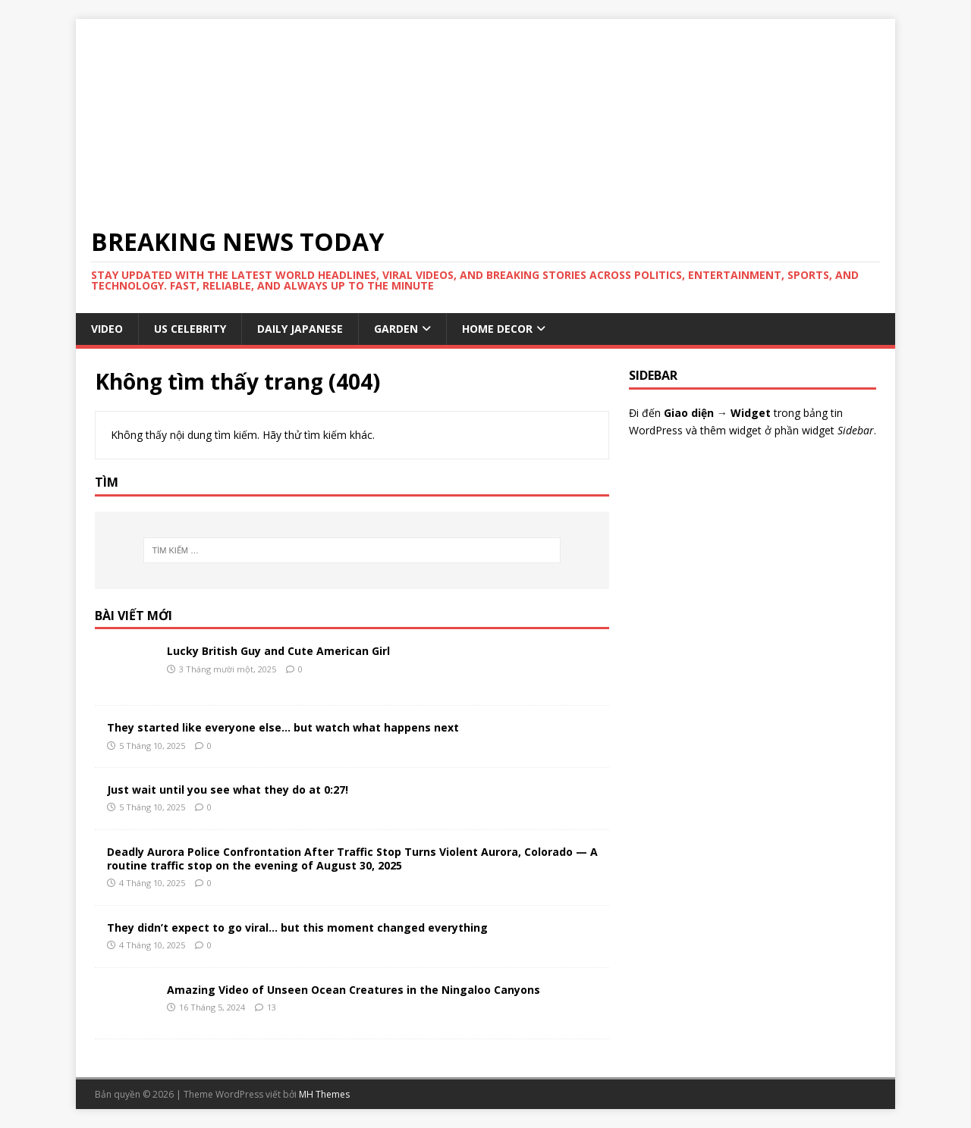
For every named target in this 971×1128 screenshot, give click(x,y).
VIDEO (107, 328)
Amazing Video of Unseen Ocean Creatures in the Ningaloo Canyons (353, 989)
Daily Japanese (300, 328)
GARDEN (396, 328)
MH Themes (324, 1094)
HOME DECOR (497, 328)
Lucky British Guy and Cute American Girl (278, 651)
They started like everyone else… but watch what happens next (283, 727)
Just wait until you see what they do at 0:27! (227, 789)
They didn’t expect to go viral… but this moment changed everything (297, 927)
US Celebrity (190, 328)
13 (271, 1007)
